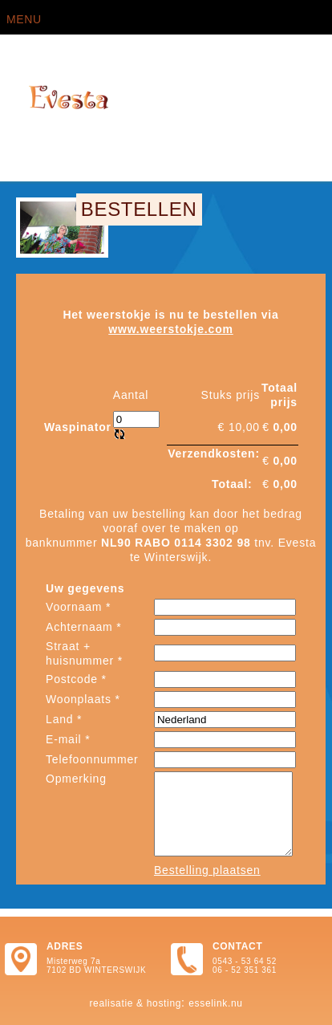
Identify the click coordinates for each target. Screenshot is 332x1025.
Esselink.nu (215, 1003)
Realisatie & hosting (135, 1003)
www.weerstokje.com (170, 329)
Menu (24, 19)
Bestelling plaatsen (207, 870)
